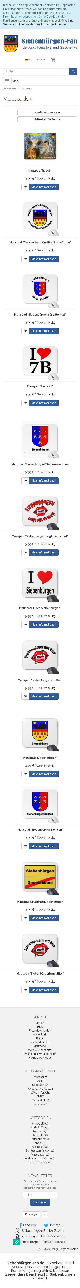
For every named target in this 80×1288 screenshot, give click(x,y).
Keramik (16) (40, 1135)
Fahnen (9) (40, 1142)
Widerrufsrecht (40, 1092)
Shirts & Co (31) (40, 1127)
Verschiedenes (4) (40, 1162)
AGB (40, 1080)
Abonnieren (40, 1202)
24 (47, 119)
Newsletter (40, 1104)
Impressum (40, 1077)
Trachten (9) (40, 1131)
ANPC (40, 1096)
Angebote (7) (40, 1123)
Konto (40, 1038)
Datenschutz (40, 1084)
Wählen (47, 112)
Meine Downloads (40, 1057)
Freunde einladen (40, 1030)
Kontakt (40, 1022)
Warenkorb (40, 1034)
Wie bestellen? (40, 1100)
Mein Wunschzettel (40, 1049)
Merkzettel (40, 1046)
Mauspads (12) (40, 1154)
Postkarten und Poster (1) (40, 1158)
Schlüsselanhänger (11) (40, 1150)
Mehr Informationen (43, 186)
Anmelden (40, 60)
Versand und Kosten (40, 1088)
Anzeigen (31, 1214)
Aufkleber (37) (40, 1139)
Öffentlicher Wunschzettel (40, 1053)
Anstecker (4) (40, 1146)
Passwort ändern (40, 1042)
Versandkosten (68, 1249)
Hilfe (40, 1026)
